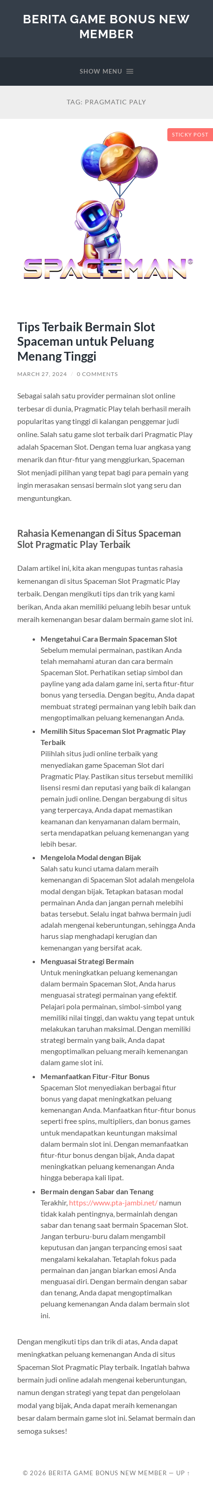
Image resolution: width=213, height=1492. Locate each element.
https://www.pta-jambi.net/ (113, 1202)
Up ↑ (183, 1473)
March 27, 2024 (42, 373)
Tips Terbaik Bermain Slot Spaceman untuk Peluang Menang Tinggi (86, 341)
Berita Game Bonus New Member (106, 26)
